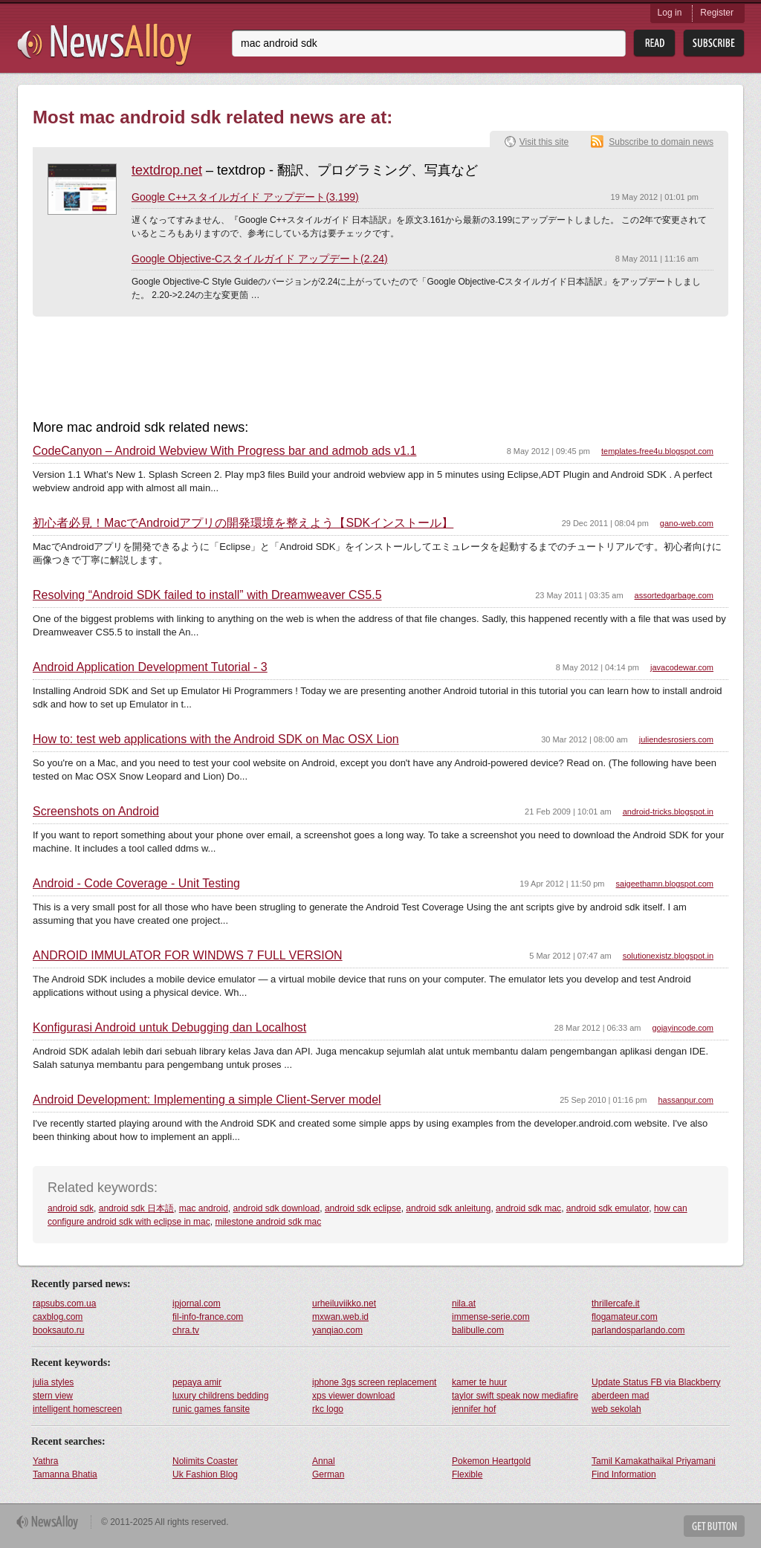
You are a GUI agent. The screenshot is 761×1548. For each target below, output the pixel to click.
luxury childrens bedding (220, 1395)
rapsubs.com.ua (64, 1303)
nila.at (464, 1303)
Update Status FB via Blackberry (656, 1382)
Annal (323, 1461)
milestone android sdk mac (268, 1222)
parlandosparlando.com (638, 1330)
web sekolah (616, 1409)
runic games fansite (211, 1409)
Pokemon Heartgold (491, 1461)
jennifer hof (474, 1409)
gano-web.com (686, 523)
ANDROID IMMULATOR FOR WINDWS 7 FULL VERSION (188, 956)
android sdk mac (528, 1208)
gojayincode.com (682, 1027)
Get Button (714, 1526)
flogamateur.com (625, 1317)
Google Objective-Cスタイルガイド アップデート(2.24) (260, 259)
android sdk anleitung (448, 1208)
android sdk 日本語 (136, 1208)
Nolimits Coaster (205, 1461)
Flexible (467, 1474)
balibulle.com (478, 1330)
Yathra (45, 1461)
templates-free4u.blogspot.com (657, 451)
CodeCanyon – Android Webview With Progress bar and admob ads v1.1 (224, 451)
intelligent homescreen (77, 1409)
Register (717, 12)
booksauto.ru (58, 1330)
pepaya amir (196, 1382)
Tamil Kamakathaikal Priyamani (654, 1461)
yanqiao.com (337, 1330)
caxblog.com (57, 1317)
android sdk (71, 1208)
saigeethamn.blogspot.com (664, 883)
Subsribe (714, 43)
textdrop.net (167, 170)
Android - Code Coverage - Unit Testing (136, 884)
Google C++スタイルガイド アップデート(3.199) (245, 197)
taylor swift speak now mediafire (515, 1395)
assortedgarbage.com (674, 595)
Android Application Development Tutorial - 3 (150, 667)
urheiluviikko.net (344, 1303)
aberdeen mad (620, 1395)
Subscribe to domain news (661, 142)
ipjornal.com (196, 1303)
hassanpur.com (685, 1099)
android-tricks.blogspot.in (668, 811)
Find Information (624, 1474)
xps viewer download (353, 1395)
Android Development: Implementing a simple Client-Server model (207, 1100)
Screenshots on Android (96, 811)
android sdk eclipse (363, 1208)
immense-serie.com (491, 1317)
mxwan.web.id (340, 1317)
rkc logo (327, 1409)
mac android (203, 1208)
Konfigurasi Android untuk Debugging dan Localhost (169, 1028)
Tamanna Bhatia (65, 1474)
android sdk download (276, 1208)
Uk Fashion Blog (205, 1474)
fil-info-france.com (207, 1317)
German (328, 1474)
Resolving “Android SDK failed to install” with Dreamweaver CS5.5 (207, 595)
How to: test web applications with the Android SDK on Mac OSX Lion (216, 739)
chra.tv (185, 1330)
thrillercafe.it (616, 1303)
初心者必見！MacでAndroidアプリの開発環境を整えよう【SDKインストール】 (243, 523)
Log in (670, 12)
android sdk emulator (607, 1208)
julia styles (53, 1382)
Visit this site (544, 142)
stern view (53, 1395)
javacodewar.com (681, 667)
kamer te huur (479, 1382)
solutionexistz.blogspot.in (668, 955)
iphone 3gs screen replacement (374, 1382)
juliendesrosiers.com (676, 739)
